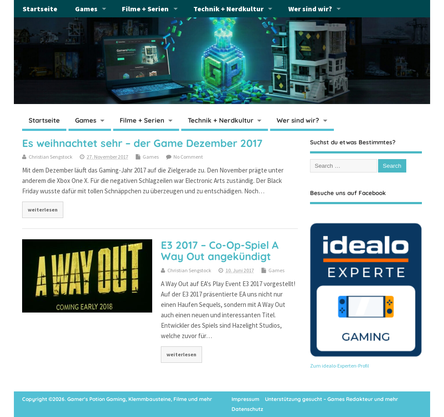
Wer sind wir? (310, 8)
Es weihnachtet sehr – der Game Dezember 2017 (142, 143)
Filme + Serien (145, 8)
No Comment (188, 156)
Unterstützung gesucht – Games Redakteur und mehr (331, 399)
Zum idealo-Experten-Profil (339, 365)
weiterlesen (43, 209)
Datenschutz (247, 409)
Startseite (40, 8)
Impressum (245, 399)
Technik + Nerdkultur (228, 8)
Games (86, 8)
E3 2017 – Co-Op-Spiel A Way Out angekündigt (219, 250)
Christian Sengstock (50, 156)
